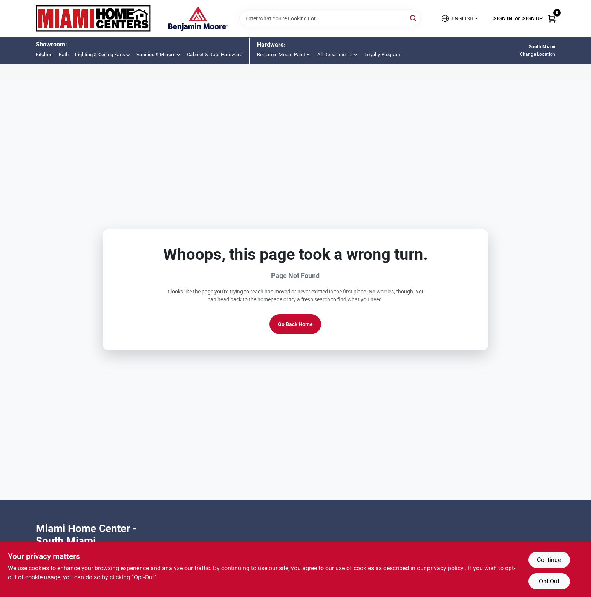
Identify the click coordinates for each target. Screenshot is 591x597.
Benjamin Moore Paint (281, 54)
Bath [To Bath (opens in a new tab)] (64, 54)
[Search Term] (330, 18)
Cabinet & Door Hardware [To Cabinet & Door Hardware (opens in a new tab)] (214, 54)
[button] (459, 19)
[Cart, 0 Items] (552, 18)
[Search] (413, 18)
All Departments (335, 54)
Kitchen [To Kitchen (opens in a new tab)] (44, 54)
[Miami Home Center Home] (93, 18)
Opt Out (549, 581)
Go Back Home (295, 324)
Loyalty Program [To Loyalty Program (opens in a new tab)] (382, 54)
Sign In (502, 18)
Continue (549, 559)
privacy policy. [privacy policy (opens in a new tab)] (446, 568)
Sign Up (532, 18)
